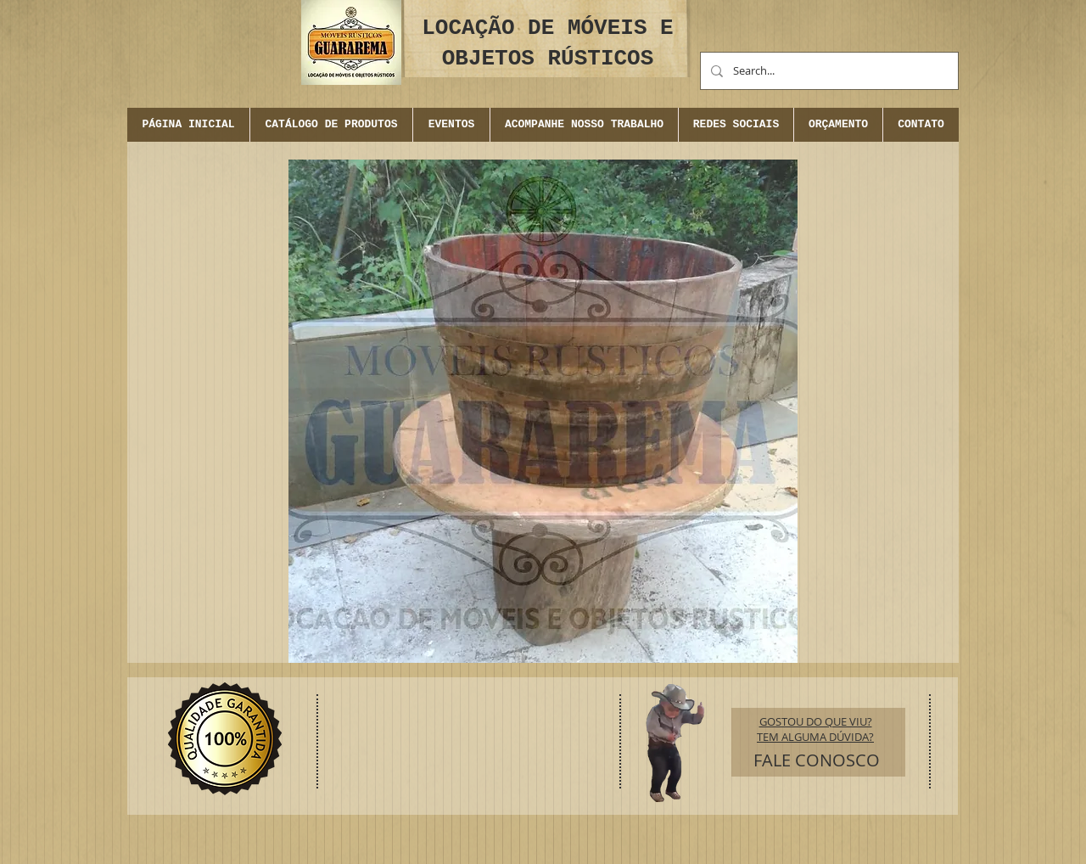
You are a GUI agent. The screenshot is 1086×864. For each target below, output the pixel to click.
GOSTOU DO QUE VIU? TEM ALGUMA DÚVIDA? (815, 729)
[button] (451, 125)
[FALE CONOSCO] (816, 760)
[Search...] (827, 71)
